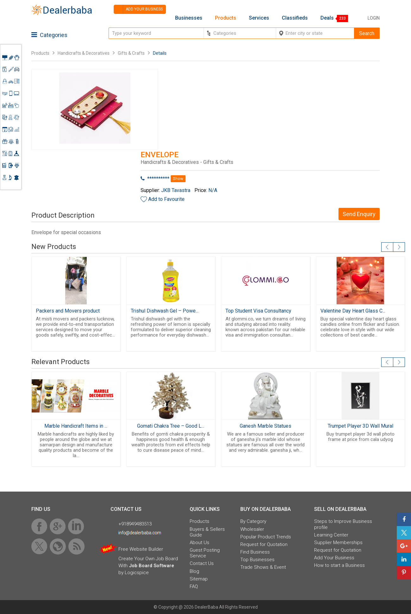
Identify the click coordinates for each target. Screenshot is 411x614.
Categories (49, 35)
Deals (327, 18)
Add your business (138, 9)
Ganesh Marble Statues (265, 426)
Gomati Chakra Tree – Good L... (170, 426)
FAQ (194, 586)
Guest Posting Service (205, 553)
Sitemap (199, 579)
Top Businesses (257, 559)
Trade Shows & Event (263, 567)
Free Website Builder (140, 549)
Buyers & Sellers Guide (207, 532)
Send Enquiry (359, 214)
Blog (194, 571)
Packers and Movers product (68, 311)
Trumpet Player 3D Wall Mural (360, 426)
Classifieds (295, 18)
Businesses (188, 18)
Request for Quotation (264, 544)
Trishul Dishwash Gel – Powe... (165, 311)
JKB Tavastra (175, 190)
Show (178, 178)
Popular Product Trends (265, 537)
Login (374, 18)
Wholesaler (252, 529)
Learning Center (331, 535)
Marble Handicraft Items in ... (75, 426)
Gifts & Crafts (131, 53)
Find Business (255, 552)
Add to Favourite (166, 199)
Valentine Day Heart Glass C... (352, 311)
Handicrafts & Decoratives (84, 53)
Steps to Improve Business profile (343, 524)
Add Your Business (334, 558)
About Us (199, 542)
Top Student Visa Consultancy (258, 311)
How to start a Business (339, 565)
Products (225, 18)
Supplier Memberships (338, 542)
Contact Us (202, 563)
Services (259, 18)
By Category (253, 521)
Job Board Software (151, 565)
